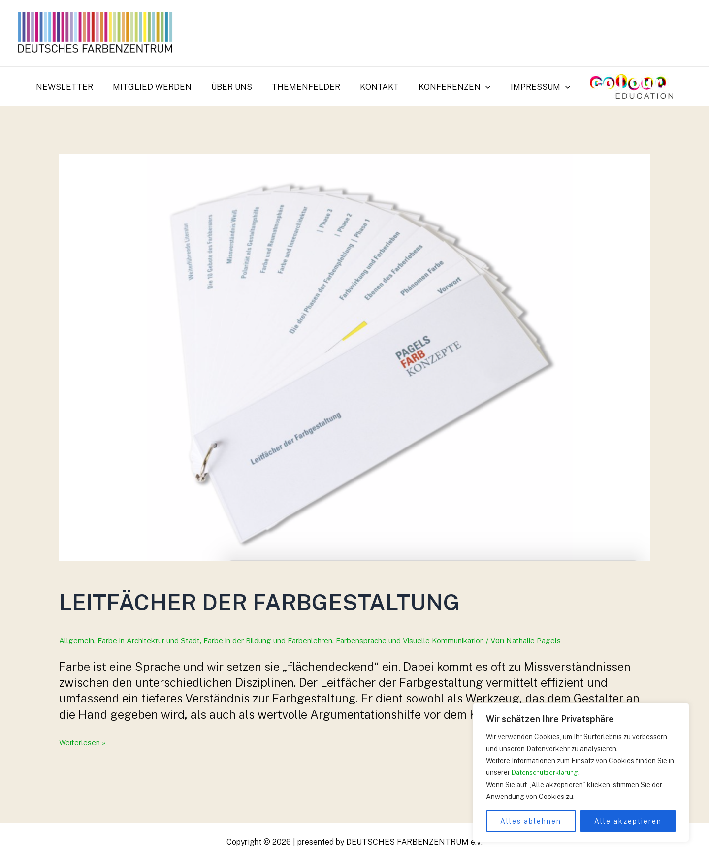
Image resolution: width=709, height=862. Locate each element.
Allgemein (77, 640)
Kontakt (377, 87)
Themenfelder (307, 87)
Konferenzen (450, 86)
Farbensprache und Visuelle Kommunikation (431, 640)
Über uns (236, 87)
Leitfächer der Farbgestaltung (353, 598)
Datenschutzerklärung (547, 773)
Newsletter (74, 87)
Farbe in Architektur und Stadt (153, 640)
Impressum (533, 86)
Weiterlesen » (83, 742)
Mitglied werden (159, 87)
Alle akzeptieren (628, 821)
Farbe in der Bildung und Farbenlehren (280, 640)
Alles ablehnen (530, 821)
